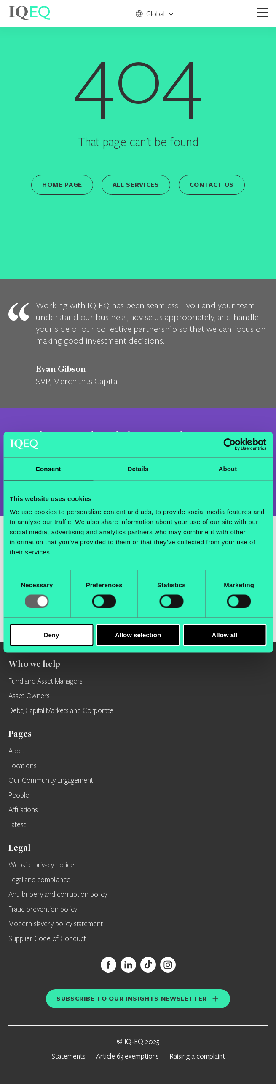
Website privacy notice (41, 865)
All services (136, 184)
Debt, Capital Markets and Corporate (60, 711)
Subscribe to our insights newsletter (131, 998)
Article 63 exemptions (127, 1056)
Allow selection (138, 635)
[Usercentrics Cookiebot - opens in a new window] (229, 444)
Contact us (212, 184)
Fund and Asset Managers (45, 681)
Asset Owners (29, 696)
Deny (51, 635)
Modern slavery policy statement (55, 924)
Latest (17, 825)
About (17, 751)
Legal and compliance (39, 880)
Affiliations (23, 810)
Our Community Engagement (50, 781)
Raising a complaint (197, 1056)
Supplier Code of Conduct (47, 939)
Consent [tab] (48, 468)
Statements (68, 1056)
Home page (62, 184)
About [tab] (228, 468)
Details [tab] (138, 468)
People (18, 795)
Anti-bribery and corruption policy (57, 895)
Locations (22, 766)
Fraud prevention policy (42, 909)
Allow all (225, 635)
